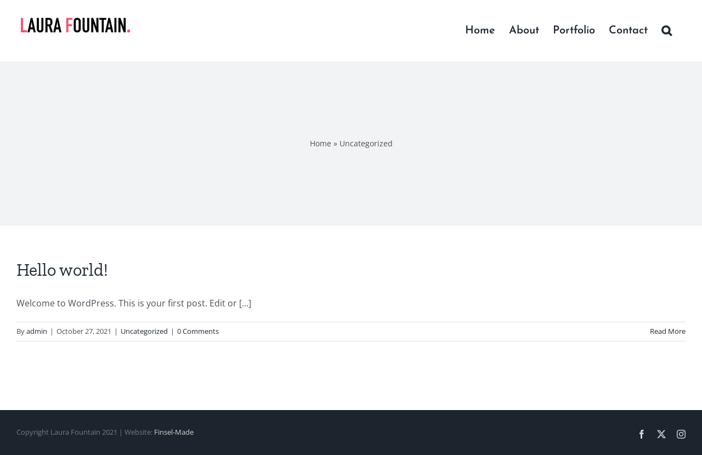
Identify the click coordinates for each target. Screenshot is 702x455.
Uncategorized (144, 331)
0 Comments (198, 331)
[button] (666, 30)
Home (320, 143)
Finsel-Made (174, 432)
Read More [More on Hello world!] (668, 331)
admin (36, 331)
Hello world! (62, 269)
